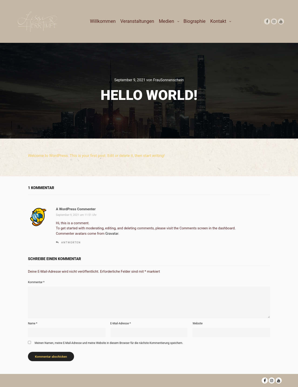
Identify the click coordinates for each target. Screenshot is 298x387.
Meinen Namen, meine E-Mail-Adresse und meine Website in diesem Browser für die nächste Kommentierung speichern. (109, 343)
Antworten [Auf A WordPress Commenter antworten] (71, 242)
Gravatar (111, 233)
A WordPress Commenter (76, 209)
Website (198, 323)
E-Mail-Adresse (120, 323)
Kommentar (36, 282)
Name (32, 323)
